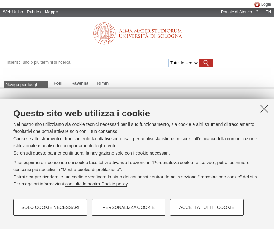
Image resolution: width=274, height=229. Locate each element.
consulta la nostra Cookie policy (96, 183)
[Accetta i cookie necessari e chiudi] (264, 108)
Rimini (103, 83)
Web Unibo (13, 12)
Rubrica (34, 12)
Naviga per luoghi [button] (22, 84)
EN (268, 12)
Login (266, 4)
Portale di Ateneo (236, 12)
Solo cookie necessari (50, 207)
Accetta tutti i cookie (207, 207)
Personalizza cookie (128, 207)
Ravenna (79, 83)
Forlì (58, 83)
